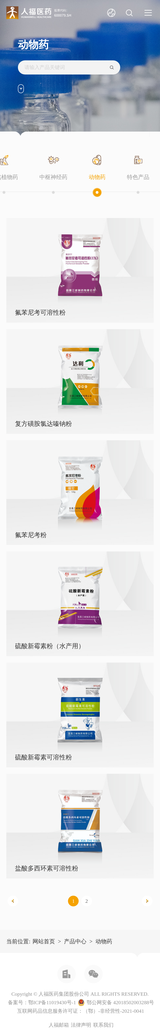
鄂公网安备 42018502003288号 (120, 1002)
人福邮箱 (59, 1025)
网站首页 (44, 941)
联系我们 (103, 1025)
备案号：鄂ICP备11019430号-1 (42, 1002)
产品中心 (75, 941)
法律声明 (81, 1025)
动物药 (103, 941)
